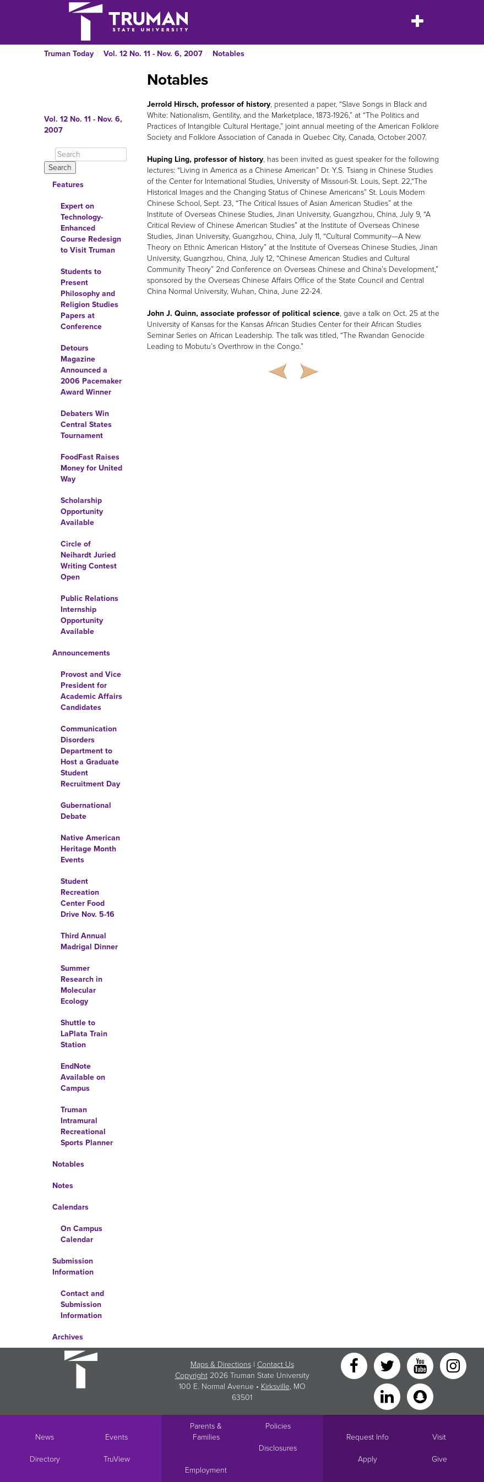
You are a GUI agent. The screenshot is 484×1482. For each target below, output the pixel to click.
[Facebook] (355, 1365)
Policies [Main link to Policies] (278, 1426)
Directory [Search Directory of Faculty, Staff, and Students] (45, 1459)
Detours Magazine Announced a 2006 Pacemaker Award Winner (91, 370)
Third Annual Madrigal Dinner (89, 941)
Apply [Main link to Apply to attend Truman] (367, 1459)
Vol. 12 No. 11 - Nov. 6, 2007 (153, 53)
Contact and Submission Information (82, 1304)
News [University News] (44, 1437)
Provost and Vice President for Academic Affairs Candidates (91, 691)
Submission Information (73, 1266)
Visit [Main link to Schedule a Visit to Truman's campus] (439, 1437)
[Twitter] (388, 1365)
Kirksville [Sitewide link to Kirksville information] (275, 1386)
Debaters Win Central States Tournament (86, 424)
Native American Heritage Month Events (90, 849)
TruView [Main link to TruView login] (117, 1459)
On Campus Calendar (81, 1234)
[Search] (91, 154)
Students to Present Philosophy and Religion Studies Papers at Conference (89, 299)
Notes (62, 1185)
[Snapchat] (420, 1396)
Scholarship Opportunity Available (82, 511)
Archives (67, 1337)
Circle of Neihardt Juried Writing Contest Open (89, 560)
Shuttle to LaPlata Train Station (84, 1033)
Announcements (81, 653)
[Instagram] (453, 1365)
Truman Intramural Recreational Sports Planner (87, 1126)
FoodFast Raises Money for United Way (91, 468)
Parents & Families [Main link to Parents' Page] (206, 1431)
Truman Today (69, 53)
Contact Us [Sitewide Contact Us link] (275, 1364)
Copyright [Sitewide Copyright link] (191, 1375)
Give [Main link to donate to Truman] (439, 1459)
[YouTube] (421, 1365)
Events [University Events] (116, 1437)
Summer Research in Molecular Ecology (81, 985)
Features (68, 184)
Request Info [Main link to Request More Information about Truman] (367, 1437)
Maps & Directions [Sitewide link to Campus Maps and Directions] (221, 1364)
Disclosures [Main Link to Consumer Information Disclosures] (278, 1448)
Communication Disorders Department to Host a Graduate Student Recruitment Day (90, 756)
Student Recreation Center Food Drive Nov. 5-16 (88, 898)
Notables (228, 53)
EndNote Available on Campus (83, 1077)
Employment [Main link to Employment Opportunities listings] (206, 1470)
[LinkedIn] (388, 1396)
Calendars (70, 1207)
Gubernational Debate (86, 811)
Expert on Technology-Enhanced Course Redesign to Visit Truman (91, 228)
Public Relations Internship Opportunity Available (89, 615)
